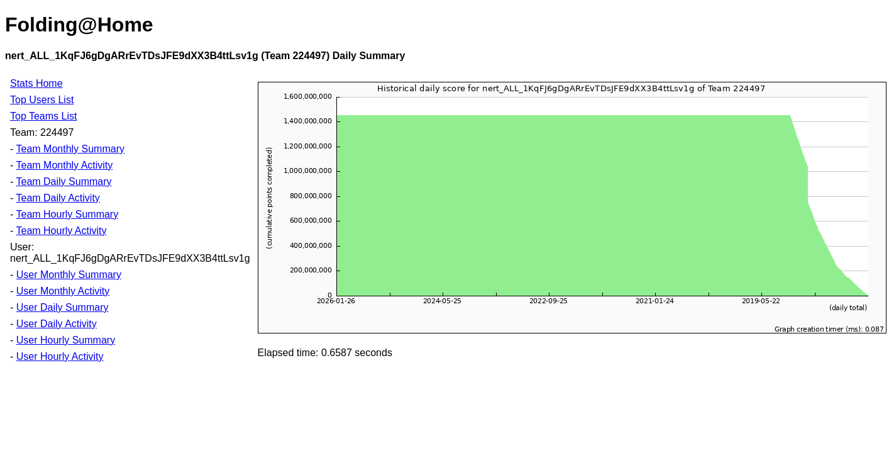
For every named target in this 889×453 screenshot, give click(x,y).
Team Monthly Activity (64, 165)
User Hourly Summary (65, 340)
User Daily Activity (56, 323)
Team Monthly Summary (70, 148)
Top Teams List (43, 116)
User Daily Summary (62, 307)
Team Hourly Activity (61, 230)
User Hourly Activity (60, 356)
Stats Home (36, 83)
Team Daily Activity (57, 198)
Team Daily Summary (63, 181)
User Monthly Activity (62, 291)
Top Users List (42, 99)
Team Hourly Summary (67, 214)
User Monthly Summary (68, 274)
